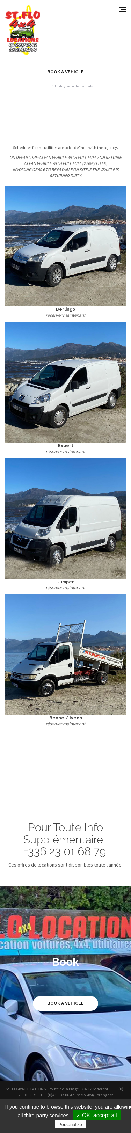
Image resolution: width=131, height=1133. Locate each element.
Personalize (70, 1124)
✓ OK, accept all (96, 1115)
